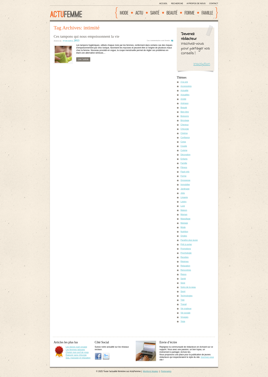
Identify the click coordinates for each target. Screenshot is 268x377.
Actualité (184, 90)
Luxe (182, 206)
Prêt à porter (186, 244)
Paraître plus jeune (189, 240)
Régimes (184, 261)
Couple (183, 146)
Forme (189, 12)
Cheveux (184, 125)
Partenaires (166, 371)
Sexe (182, 283)
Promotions (185, 249)
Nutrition (184, 231)
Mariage (184, 223)
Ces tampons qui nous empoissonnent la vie (86, 36)
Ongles (183, 236)
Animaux (184, 103)
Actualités (184, 95)
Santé (154, 12)
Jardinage (185, 189)
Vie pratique (185, 308)
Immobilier (185, 184)
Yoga (182, 321)
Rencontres (185, 270)
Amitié (183, 99)
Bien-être (184, 112)
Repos (183, 274)
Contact (213, 3)
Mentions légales (150, 371)
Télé (182, 300)
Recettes (184, 257)
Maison (183, 210)
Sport (182, 291)
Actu (139, 12)
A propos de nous (196, 3)
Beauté (171, 12)
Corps (183, 142)
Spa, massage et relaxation (78, 358)
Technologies (186, 296)
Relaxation (185, 266)
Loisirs (183, 201)
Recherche (177, 3)
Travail (183, 304)
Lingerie (184, 197)
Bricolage (184, 120)
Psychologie (186, 253)
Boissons (184, 116)
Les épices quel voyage (76, 347)
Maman (183, 214)
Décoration (185, 154)
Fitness (183, 167)
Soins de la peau (188, 287)
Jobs (182, 193)
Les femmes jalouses (75, 349)
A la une (184, 82)
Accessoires (186, 86)
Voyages (184, 317)
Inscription (201, 64)
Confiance (185, 137)
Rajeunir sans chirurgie (76, 355)
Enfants (183, 159)
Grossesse (185, 180)
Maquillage (185, 219)
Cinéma (183, 133)
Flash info (184, 172)
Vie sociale (185, 313)
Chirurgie (184, 129)
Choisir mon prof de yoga (77, 352)
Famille (207, 12)
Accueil (163, 3)
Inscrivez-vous (207, 357)
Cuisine (183, 150)
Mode (124, 12)
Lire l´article (83, 59)
